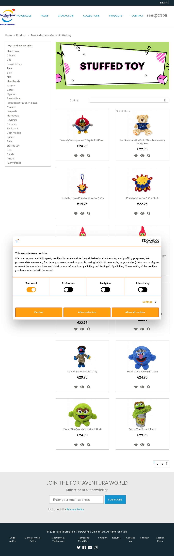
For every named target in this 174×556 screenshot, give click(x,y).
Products (115, 15)
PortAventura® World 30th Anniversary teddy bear (142, 141)
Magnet (11, 106)
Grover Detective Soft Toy (82, 371)
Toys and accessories (20, 45)
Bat (9, 59)
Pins (9, 149)
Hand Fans (13, 51)
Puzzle (10, 158)
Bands (10, 154)
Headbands (13, 81)
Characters (66, 15)
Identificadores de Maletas (22, 102)
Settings (147, 301)
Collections (91, 15)
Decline (38, 312)
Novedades (23, 15)
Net (9, 76)
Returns (116, 537)
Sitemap (144, 537)
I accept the (66, 509)
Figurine (11, 94)
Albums (11, 55)
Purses (10, 136)
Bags (10, 72)
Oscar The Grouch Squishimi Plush (82, 429)
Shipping (102, 537)
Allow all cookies (135, 312)
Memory (12, 124)
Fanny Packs (14, 162)
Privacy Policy (75, 509)
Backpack (12, 128)
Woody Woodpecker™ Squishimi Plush (82, 140)
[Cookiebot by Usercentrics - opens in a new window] (144, 241)
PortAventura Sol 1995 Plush (142, 197)
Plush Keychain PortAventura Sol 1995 (82, 197)
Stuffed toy (13, 145)
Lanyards (12, 111)
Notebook (13, 115)
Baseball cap (14, 98)
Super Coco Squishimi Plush (142, 371)
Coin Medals (14, 132)
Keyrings (12, 119)
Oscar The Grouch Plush (142, 429)
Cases (10, 89)
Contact (137, 15)
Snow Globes (14, 63)
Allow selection (87, 312)
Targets (11, 85)
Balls (9, 141)
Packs (44, 15)
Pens (9, 68)
